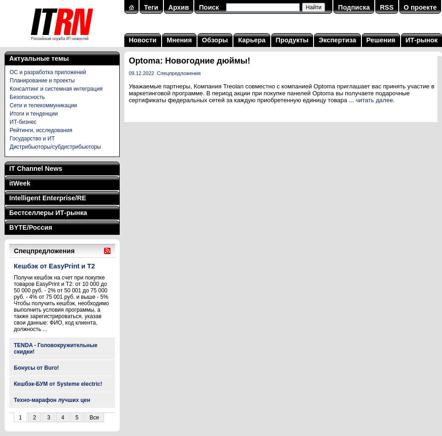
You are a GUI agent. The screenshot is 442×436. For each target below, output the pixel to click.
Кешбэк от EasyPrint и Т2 (54, 266)
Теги (151, 7)
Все (94, 417)
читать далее (374, 100)
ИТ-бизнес (23, 122)
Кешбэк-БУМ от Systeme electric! (58, 384)
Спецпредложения (179, 73)
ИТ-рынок (422, 40)
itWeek (19, 183)
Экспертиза (337, 40)
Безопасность (27, 97)
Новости (143, 40)
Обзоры (215, 40)
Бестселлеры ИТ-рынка (48, 212)
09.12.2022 (141, 73)
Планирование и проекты (42, 80)
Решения (380, 40)
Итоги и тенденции (34, 113)
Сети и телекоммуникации (43, 105)
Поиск (209, 7)
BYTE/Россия (30, 227)
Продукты (292, 40)
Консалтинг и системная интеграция (56, 89)
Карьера (251, 40)
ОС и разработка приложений (48, 72)
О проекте (420, 7)
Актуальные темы (39, 58)
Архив (179, 7)
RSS (387, 7)
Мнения (179, 40)
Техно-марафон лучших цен (52, 400)
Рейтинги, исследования (41, 130)
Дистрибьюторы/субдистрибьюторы (55, 147)
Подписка (354, 7)
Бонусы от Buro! (36, 368)
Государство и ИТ (32, 138)
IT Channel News (35, 168)
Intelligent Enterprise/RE (47, 198)
